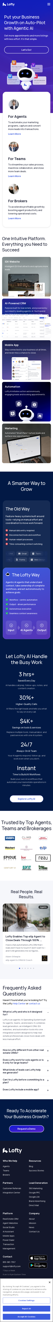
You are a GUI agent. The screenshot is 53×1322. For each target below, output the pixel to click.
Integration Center (11, 1192)
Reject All (26, 1308)
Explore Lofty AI (26, 798)
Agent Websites (10, 1223)
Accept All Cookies (26, 1317)
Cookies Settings (26, 1300)
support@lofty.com (12, 1266)
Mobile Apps (8, 1235)
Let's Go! (26, 49)
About (32, 1218)
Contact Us (34, 1231)
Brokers (6, 1174)
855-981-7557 (9, 1262)
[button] (25, 88)
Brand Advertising (37, 1201)
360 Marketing (35, 1188)
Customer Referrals (12, 1188)
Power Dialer (8, 1240)
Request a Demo (26, 1128)
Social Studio (9, 1227)
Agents (6, 1166)
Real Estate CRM (10, 1218)
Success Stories (36, 1170)
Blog (31, 1166)
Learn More (14, 133)
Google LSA (34, 1196)
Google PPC (34, 1192)
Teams (6, 1170)
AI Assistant (8, 1231)
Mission (32, 1223)
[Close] (50, 1282)
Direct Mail (34, 1205)
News (31, 1227)
